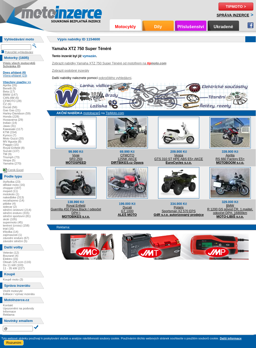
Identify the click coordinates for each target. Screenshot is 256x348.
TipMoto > (236, 6)
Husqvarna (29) (13, 119)
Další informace (230, 338)
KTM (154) (10, 132)
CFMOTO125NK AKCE (127, 157)
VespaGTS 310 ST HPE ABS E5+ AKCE (178, 157)
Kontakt (8, 305)
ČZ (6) (7, 104)
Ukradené (223, 27)
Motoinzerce (32, 13)
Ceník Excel (16, 170)
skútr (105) (10, 219)
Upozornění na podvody (18, 308)
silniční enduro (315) (16, 213)
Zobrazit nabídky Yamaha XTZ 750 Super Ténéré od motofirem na (109, 63)
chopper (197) (12, 188)
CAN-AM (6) (11, 97)
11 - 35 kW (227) (14, 268)
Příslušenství (190, 27)
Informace (9, 311)
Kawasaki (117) (13, 129)
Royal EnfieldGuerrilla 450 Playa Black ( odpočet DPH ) (76, 209)
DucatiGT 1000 (127, 209)
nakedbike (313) (13, 197)
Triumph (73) (11, 157)
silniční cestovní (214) (17, 209)
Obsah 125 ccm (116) (17, 262)
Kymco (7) (9, 135)
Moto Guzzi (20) (13, 138)
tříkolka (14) (10, 231)
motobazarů (91, 113)
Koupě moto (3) (13, 279)
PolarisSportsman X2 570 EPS (179, 209)
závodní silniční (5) (15, 241)
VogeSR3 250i (76, 157)
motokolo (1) (11, 194)
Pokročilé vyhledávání (19, 52)
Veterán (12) (11, 252)
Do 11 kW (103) (13, 265)
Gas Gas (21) (11, 110)
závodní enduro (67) (16, 238)
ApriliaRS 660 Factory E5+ (230, 157)
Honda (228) (11, 116)
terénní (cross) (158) (16, 225)
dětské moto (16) (14, 184)
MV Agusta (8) (12, 141)
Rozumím (13, 343)
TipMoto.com (115, 113)
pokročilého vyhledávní (115, 78)
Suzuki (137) (11, 150)
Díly (158, 27)
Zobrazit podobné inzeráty (70, 70)
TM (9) (7, 154)
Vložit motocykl (12, 290)
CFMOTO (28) (12, 100)
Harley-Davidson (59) (17, 113)
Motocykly (125, 27)
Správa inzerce (233, 15)
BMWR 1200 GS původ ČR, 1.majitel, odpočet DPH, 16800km (230, 209)
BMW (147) (10, 94)
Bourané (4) (10, 255)
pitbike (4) (9, 203)
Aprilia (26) (10, 85)
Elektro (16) (10, 258)
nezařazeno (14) (13, 200)
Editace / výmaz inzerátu (19, 294)
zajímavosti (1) (12, 234)
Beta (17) (9, 91)
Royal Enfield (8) (14, 147)
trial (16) (8, 228)
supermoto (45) (13, 222)
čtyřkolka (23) (11, 181)
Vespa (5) (9, 160)
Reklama (8, 314)
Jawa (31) (9, 125)
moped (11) (10, 191)
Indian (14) (10, 122)
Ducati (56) (10, 107)
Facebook (250, 25)
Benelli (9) (9, 88)
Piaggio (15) (11, 144)
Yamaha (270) (12, 163)
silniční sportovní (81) (17, 216)
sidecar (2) (10, 206)
